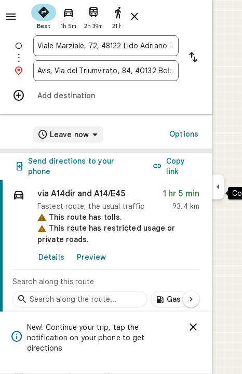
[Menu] (11, 16)
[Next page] (191, 299)
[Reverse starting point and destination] (193, 58)
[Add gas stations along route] (169, 299)
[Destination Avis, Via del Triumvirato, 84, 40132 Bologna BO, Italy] (105, 70)
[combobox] (105, 45)
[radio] (43, 15)
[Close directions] (134, 16)
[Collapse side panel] (218, 187)
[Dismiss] (193, 327)
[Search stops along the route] (79, 299)
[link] (106, 246)
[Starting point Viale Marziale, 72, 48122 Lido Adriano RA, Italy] (105, 45)
